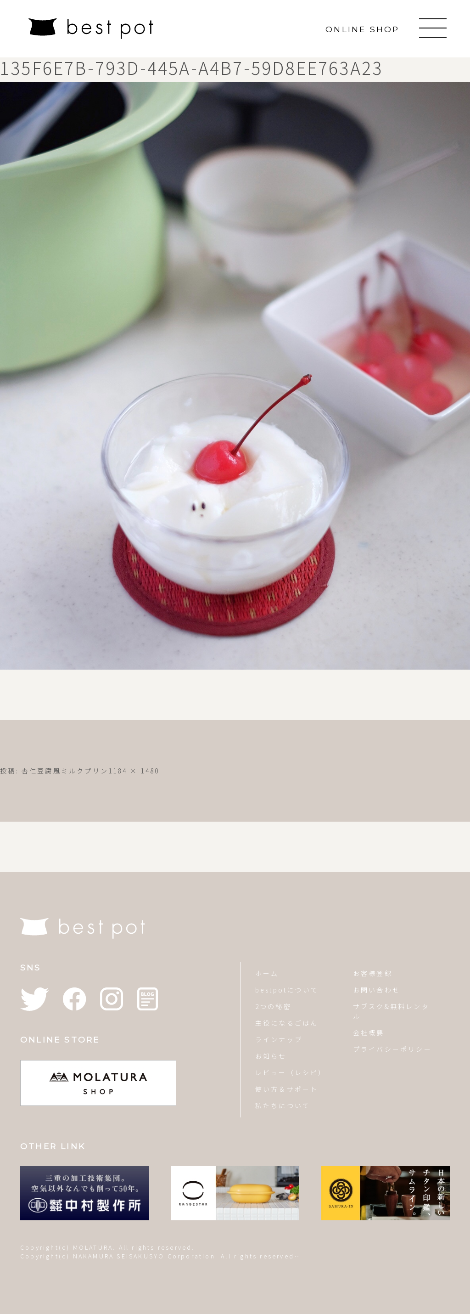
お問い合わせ (376, 989)
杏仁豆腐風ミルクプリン (65, 770)
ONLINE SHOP (362, 29)
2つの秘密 (273, 1006)
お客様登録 (372, 973)
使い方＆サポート (287, 1089)
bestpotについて (287, 989)
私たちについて (282, 1105)
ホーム (267, 973)
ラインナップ (278, 1039)
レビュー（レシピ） (290, 1072)
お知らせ (271, 1055)
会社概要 (369, 1032)
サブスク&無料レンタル (391, 1011)
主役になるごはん (287, 1022)
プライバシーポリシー (392, 1049)
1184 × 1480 (133, 770)
